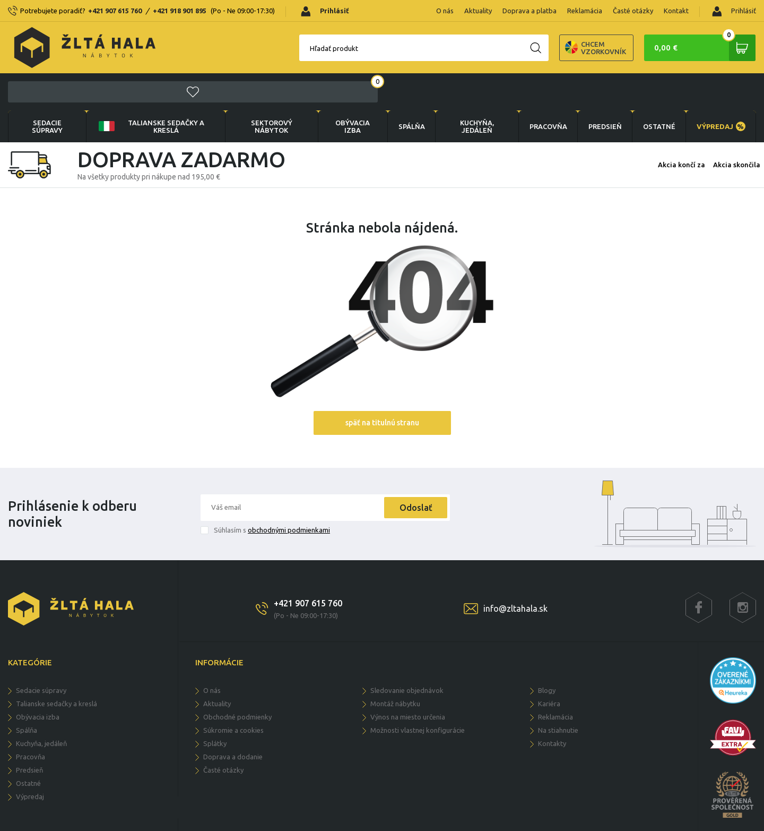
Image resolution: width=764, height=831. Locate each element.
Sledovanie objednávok (407, 653)
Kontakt (676, 10)
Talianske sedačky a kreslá (150, 89)
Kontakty (552, 706)
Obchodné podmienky (237, 679)
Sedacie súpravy (47, 89)
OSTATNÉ (658, 89)
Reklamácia (584, 10)
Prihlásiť (734, 11)
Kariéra (549, 666)
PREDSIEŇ (603, 89)
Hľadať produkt (292, 48)
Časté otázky (633, 10)
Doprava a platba (529, 10)
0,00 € (703, 48)
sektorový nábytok (270, 89)
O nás (445, 10)
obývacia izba (351, 89)
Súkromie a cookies (233, 693)
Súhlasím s (272, 492)
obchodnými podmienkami (289, 492)
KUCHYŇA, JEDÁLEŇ (475, 89)
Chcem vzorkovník (553, 47)
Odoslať (414, 470)
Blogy (546, 653)
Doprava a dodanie (233, 719)
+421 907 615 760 (115, 10)
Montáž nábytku (395, 666)
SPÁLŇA (409, 89)
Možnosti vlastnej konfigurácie (417, 693)
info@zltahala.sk (515, 571)
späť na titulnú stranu (382, 385)
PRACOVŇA (546, 89)
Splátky (215, 706)
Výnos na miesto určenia (407, 679)
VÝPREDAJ (720, 89)
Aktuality (478, 10)
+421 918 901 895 (179, 10)
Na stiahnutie (558, 693)
